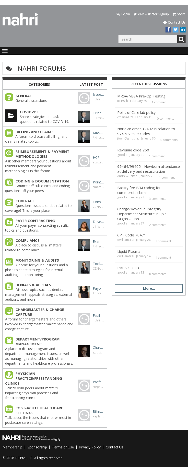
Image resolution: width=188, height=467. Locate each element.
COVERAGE (25, 200)
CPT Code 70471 (131, 235)
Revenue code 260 (133, 150)
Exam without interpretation (99, 241)
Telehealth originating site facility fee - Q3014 (99, 113)
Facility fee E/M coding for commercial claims (139, 190)
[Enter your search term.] (147, 39)
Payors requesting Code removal (99, 288)
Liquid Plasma (128, 251)
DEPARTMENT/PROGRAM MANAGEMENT (37, 341)
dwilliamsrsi (125, 240)
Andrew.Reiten (127, 176)
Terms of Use (63, 447)
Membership (12, 447)
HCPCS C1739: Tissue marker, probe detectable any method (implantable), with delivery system (99, 157)
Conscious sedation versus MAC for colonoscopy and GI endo (99, 202)
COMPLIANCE (27, 240)
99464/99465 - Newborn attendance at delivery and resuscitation (148, 169)
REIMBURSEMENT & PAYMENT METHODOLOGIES (42, 154)
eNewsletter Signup (151, 14)
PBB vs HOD (128, 267)
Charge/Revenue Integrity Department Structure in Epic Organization (99, 347)
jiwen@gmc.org (128, 138)
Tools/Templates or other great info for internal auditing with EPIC (99, 263)
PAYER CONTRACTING (35, 220)
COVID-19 (28, 111)
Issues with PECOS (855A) (99, 94)
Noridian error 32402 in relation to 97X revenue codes (146, 131)
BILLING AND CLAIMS (34, 131)
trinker (97, 226)
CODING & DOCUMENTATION (42, 181)
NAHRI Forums (41, 68)
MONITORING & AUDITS (37, 260)
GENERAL (23, 95)
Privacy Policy (90, 447)
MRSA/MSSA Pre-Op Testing (99, 132)
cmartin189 (100, 187)
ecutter (98, 162)
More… (149, 288)
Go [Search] (181, 39)
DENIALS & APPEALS (33, 284)
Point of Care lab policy (99, 182)
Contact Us (174, 22)
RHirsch (98, 118)
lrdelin (97, 99)
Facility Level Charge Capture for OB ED (99, 315)
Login (123, 14)
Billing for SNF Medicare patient (99, 411)
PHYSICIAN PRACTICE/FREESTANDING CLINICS (33, 378)
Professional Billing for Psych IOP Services (99, 382)
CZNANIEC (100, 207)
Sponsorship (37, 447)
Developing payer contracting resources (99, 221)
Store (179, 14)
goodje (98, 352)
